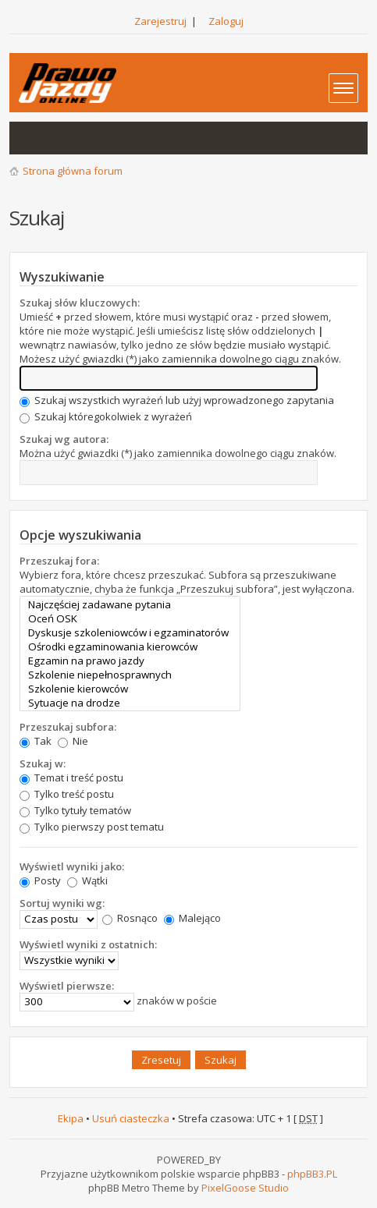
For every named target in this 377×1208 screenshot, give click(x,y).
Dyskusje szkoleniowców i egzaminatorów (130, 632)
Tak (36, 741)
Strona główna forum (73, 171)
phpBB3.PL (312, 1174)
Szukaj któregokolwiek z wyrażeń (106, 416)
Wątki (87, 880)
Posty (40, 880)
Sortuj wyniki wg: (62, 903)
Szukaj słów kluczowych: (80, 303)
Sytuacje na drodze (130, 703)
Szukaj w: (43, 763)
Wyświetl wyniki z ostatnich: (88, 944)
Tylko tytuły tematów (75, 810)
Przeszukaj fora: (59, 561)
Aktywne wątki (61, 138)
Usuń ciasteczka (130, 1118)
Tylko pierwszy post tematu (92, 827)
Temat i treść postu (71, 777)
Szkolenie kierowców (130, 689)
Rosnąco (130, 918)
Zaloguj (226, 21)
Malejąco (192, 918)
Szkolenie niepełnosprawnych (130, 675)
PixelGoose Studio (245, 1188)
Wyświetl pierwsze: (67, 986)
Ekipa (71, 1118)
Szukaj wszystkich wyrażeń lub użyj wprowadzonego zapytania (177, 400)
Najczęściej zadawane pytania (130, 604)
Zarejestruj (160, 21)
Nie (73, 741)
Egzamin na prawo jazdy (130, 661)
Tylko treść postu (67, 794)
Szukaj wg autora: (64, 439)
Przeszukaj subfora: (68, 727)
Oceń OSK (130, 618)
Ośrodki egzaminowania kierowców (130, 646)
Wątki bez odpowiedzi (30, 138)
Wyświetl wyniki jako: (72, 866)
